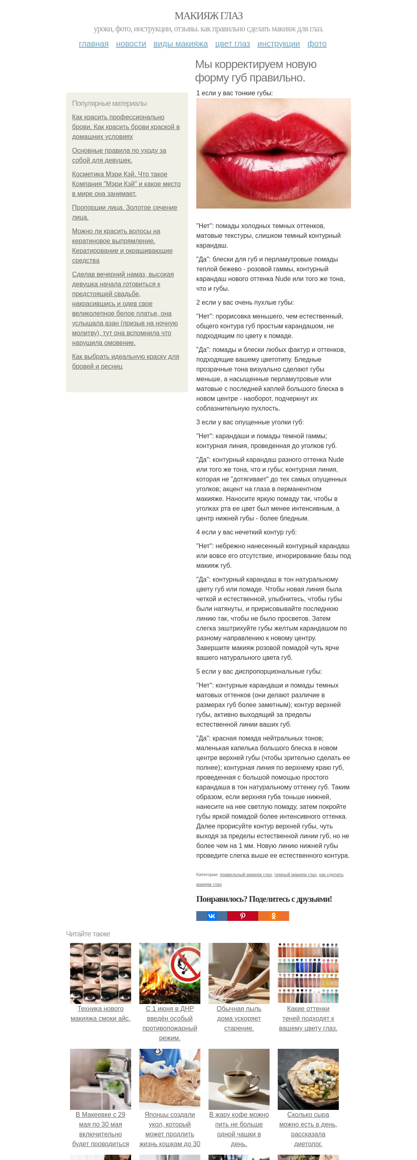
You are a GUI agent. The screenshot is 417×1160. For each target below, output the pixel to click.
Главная (94, 43)
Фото (317, 43)
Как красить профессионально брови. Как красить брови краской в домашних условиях (126, 127)
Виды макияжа (181, 43)
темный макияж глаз (295, 874)
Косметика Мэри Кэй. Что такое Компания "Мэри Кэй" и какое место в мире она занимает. (126, 184)
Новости (131, 43)
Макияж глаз (209, 16)
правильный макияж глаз (246, 874)
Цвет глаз (232, 43)
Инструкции (278, 43)
